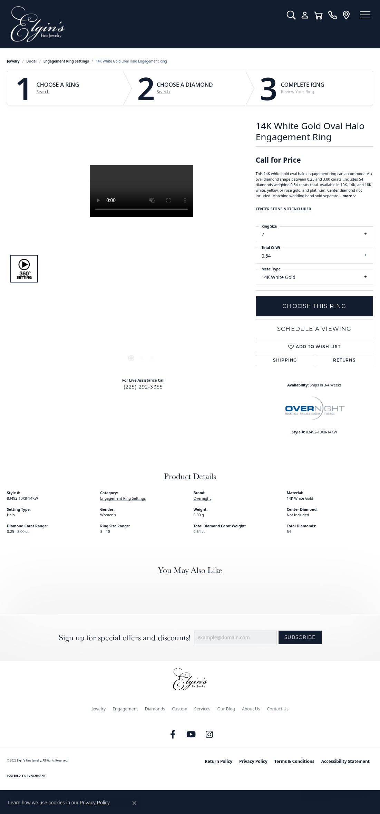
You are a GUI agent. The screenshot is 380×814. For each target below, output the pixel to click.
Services (202, 709)
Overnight (202, 498)
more (349, 195)
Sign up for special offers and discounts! (125, 637)
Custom (179, 709)
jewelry (13, 61)
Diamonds (155, 709)
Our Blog (226, 709)
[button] (286, 15)
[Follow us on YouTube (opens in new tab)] (191, 734)
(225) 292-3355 (143, 387)
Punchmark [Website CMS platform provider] (36, 775)
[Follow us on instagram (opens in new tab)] (209, 734)
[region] (141, 268)
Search (43, 91)
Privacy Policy (253, 761)
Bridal (32, 61)
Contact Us (278, 709)
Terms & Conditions (294, 761)
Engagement (125, 709)
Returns (344, 360)
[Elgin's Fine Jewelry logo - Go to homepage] (140, 24)
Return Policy (219, 761)
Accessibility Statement (345, 761)
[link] (327, 15)
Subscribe (300, 637)
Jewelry (98, 709)
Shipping (285, 360)
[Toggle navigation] (362, 15)
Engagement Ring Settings (66, 61)
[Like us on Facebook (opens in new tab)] (172, 734)
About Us (251, 709)
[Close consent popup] (134, 803)
